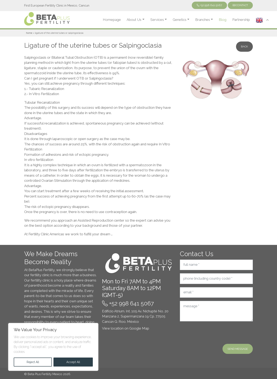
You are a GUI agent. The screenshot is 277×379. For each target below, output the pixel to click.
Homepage (112, 20)
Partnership (241, 20)
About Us (134, 20)
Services (157, 20)
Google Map (139, 328)
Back (244, 46)
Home (29, 32)
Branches (202, 20)
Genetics (179, 20)
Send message (237, 348)
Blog (222, 20)
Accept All (73, 362)
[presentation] (211, 333)
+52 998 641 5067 (209, 5)
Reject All (33, 362)
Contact (240, 5)
